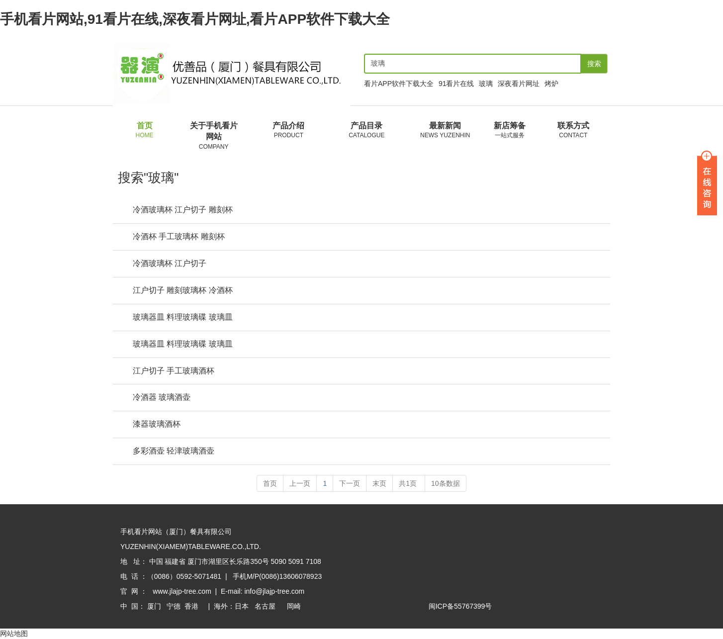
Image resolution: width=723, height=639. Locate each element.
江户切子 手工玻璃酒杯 (173, 371)
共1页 (409, 484)
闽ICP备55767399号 (460, 607)
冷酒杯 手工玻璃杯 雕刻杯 (179, 237)
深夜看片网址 (519, 84)
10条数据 (445, 484)
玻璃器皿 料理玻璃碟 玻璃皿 (183, 317)
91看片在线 (456, 84)
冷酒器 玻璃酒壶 (161, 397)
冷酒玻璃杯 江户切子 (169, 264)
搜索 (594, 64)
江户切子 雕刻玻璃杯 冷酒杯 (183, 290)
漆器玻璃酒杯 (157, 424)
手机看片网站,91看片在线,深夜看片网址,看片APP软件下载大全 (195, 19)
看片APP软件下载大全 (399, 84)
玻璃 (486, 84)
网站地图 (14, 634)
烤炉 (551, 84)
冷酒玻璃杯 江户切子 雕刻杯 (183, 210)
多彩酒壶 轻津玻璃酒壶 (173, 451)
